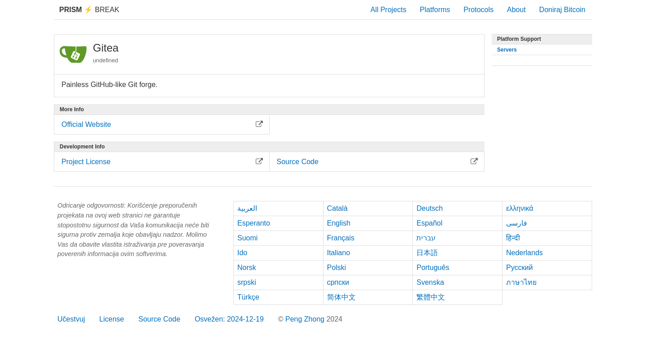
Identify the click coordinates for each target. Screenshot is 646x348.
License (111, 319)
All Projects (388, 9)
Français (340, 238)
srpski (246, 282)
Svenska (430, 282)
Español (429, 223)
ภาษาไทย (521, 282)
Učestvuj (71, 319)
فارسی (516, 223)
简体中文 (341, 297)
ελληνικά (519, 208)
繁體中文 (430, 297)
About (516, 9)
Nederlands (524, 253)
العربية (247, 208)
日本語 (427, 253)
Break (89, 9)
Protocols (478, 9)
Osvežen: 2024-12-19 (229, 319)
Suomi (247, 238)
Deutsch (429, 208)
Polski (336, 267)
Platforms (435, 9)
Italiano (338, 253)
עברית (426, 238)
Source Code (159, 319)
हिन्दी (513, 238)
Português (432, 267)
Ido (242, 253)
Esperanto (253, 223)
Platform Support (519, 39)
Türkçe (248, 297)
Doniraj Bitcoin (562, 9)
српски (338, 282)
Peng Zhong (306, 319)
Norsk (246, 267)
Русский (519, 267)
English (338, 223)
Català (337, 208)
